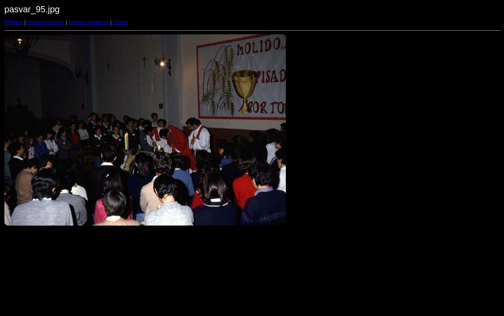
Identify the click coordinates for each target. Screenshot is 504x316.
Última (120, 22)
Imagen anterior (45, 22)
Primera (13, 22)
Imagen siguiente (89, 22)
